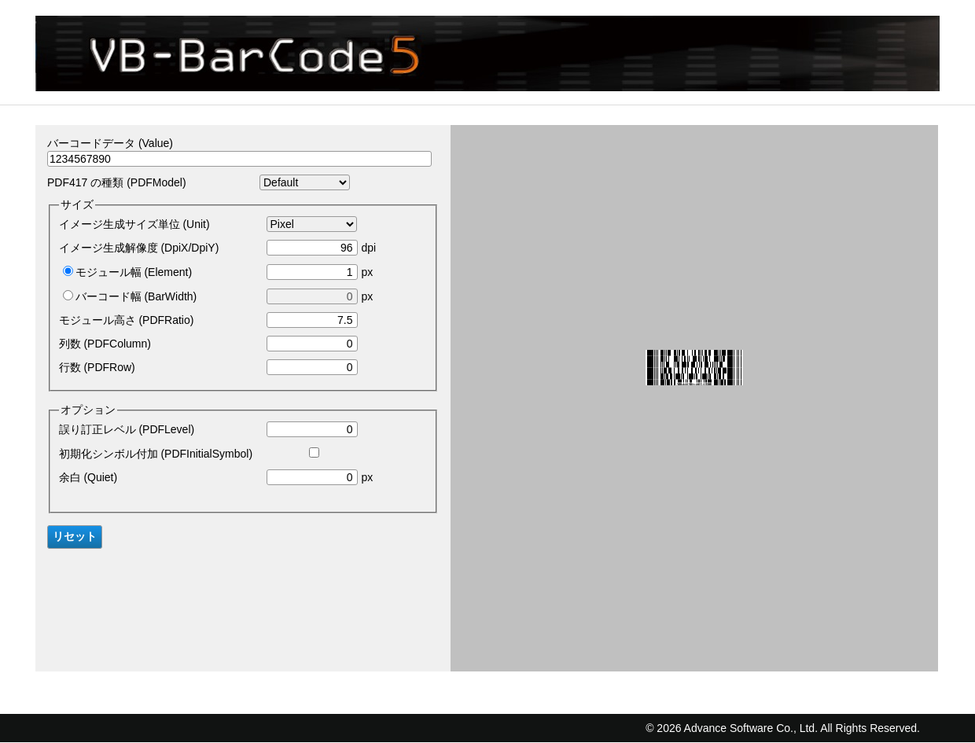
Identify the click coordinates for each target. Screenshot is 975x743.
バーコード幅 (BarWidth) (136, 296)
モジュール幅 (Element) (134, 272)
